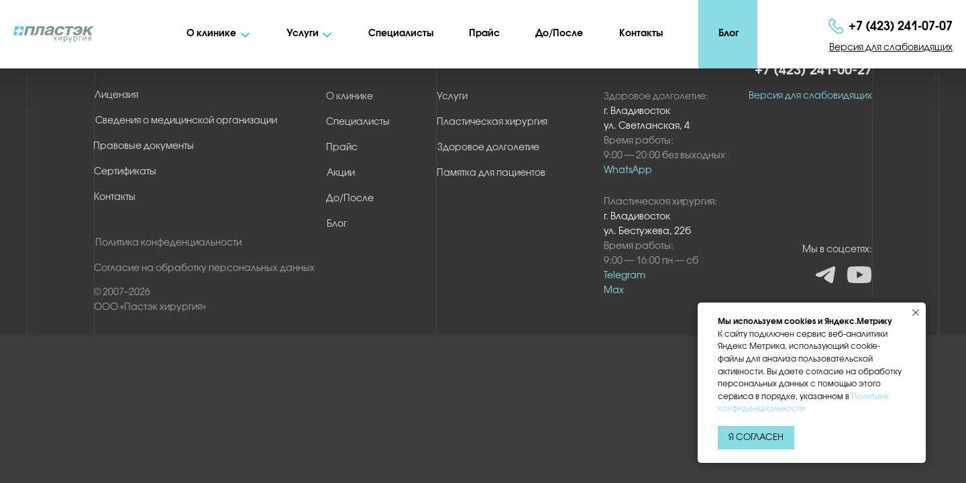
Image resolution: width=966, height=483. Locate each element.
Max (614, 290)
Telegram (624, 276)
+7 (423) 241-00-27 (813, 70)
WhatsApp (628, 170)
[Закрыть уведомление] (915, 312)
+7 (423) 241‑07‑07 (901, 26)
